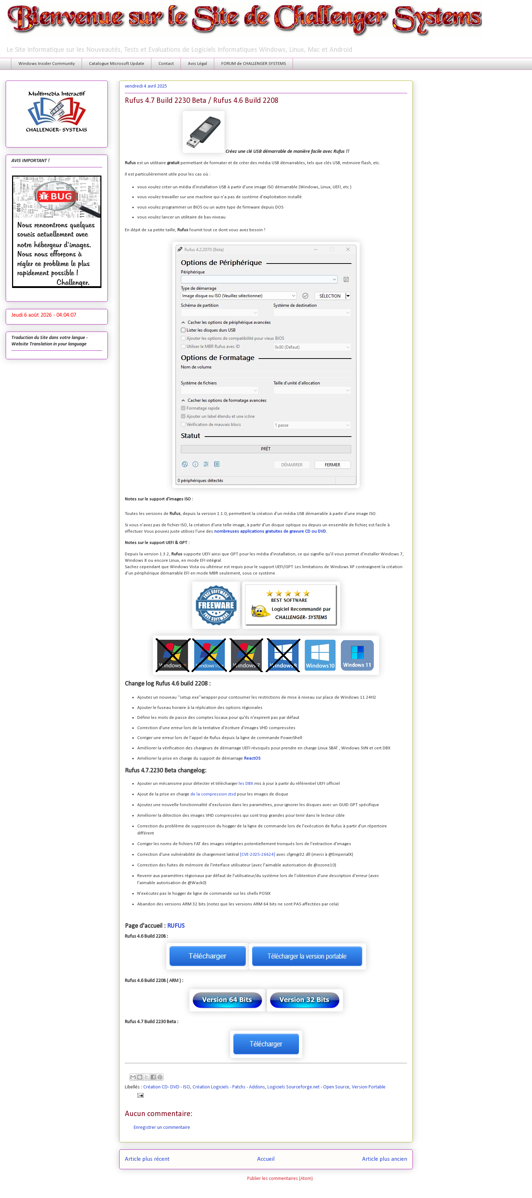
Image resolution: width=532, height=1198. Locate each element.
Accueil (266, 1159)
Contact (166, 63)
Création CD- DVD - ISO (166, 1087)
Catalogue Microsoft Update (116, 63)
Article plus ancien (384, 1159)
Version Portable (369, 1087)
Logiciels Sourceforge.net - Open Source (308, 1087)
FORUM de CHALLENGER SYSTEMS (253, 63)
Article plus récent (147, 1159)
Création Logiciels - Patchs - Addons (229, 1087)
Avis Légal (197, 63)
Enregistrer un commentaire (162, 1127)
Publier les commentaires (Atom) (280, 1178)
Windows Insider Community (46, 63)
